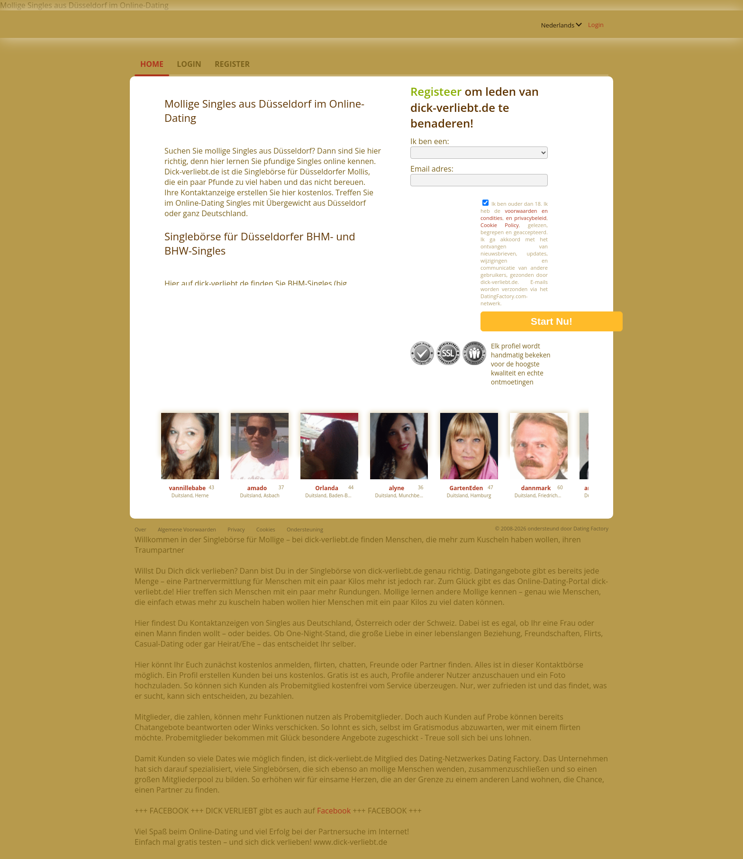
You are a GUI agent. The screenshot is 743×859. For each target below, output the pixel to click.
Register (232, 64)
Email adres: (431, 169)
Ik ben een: (429, 141)
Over (140, 529)
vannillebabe (187, 488)
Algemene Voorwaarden (187, 529)
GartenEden (466, 488)
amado (257, 488)
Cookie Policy (499, 224)
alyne (396, 488)
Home (151, 64)
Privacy (236, 529)
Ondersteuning (305, 529)
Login (596, 24)
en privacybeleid (526, 217)
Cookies (265, 529)
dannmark (536, 488)
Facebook (334, 810)
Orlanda (326, 488)
